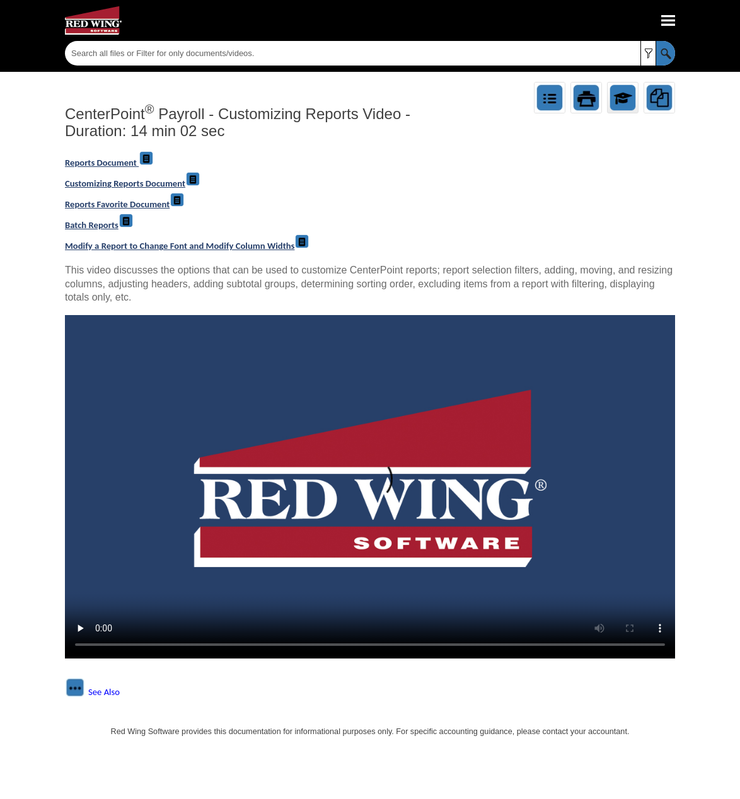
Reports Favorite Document (125, 204)
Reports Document (109, 162)
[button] (648, 53)
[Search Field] (370, 53)
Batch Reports (99, 225)
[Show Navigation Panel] (668, 21)
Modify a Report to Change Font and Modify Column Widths (187, 245)
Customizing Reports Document (132, 183)
